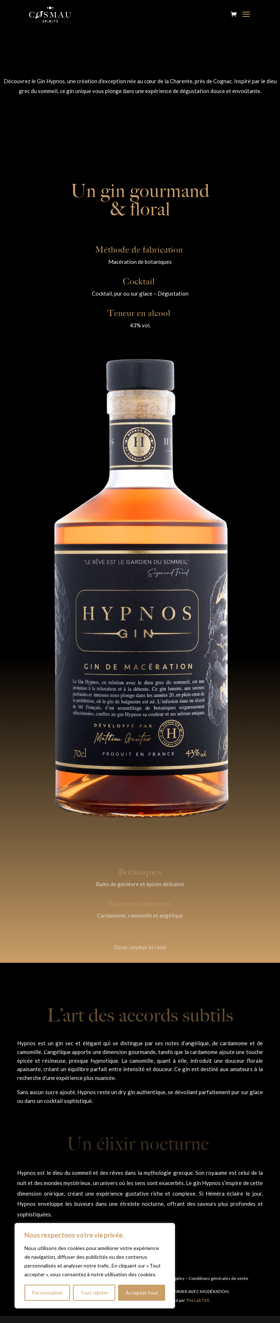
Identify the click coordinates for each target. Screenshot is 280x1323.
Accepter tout (141, 1292)
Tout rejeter (94, 1292)
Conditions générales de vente (218, 1278)
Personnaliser (47, 1292)
